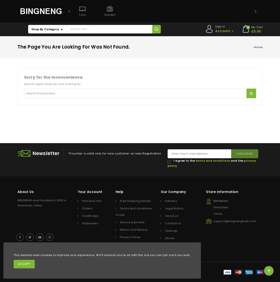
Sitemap (171, 231)
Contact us (173, 223)
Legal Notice (174, 208)
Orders (87, 208)
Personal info (92, 201)
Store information (222, 192)
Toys (82, 15)
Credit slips (90, 216)
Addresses (90, 223)
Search (251, 93)
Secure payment (132, 222)
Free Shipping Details (135, 201)
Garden (109, 15)
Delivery (171, 201)
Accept (24, 264)
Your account (90, 192)
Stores (170, 238)
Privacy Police (130, 237)
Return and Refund (133, 230)
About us (171, 216)
